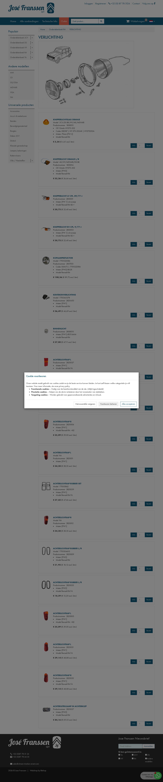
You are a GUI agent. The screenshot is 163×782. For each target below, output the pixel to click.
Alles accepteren (128, 404)
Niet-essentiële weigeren (85, 404)
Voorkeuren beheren (108, 404)
